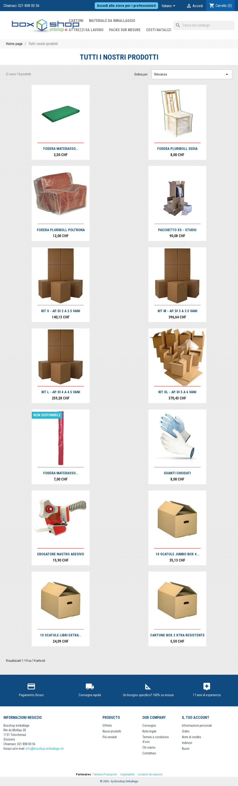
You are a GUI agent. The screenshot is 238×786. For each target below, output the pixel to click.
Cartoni (76, 20)
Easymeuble (127, 774)
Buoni (185, 748)
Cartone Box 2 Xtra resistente (177, 635)
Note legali (149, 731)
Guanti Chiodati (177, 473)
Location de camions (150, 774)
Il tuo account (195, 717)
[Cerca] (204, 25)
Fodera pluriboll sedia (177, 149)
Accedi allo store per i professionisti (126, 5)
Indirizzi (187, 743)
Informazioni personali (197, 725)
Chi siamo (149, 747)
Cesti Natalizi (158, 30)
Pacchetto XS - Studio (177, 230)
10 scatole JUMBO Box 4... (177, 554)
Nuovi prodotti (112, 731)
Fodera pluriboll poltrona (61, 230)
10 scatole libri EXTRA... (60, 635)
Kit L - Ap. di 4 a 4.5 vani (60, 392)
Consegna (149, 725)
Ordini (185, 731)
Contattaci (149, 753)
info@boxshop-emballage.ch (45, 748)
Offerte (107, 725)
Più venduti (110, 737)
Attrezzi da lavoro (86, 30)
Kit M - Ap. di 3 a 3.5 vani (177, 311)
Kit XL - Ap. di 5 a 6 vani (177, 392)
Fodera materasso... (60, 149)
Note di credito (191, 737)
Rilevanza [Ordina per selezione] (192, 74)
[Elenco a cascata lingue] (169, 6)
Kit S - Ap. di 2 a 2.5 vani (60, 311)
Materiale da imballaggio (112, 20)
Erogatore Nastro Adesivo (60, 554)
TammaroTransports (105, 774)
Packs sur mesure (125, 30)
